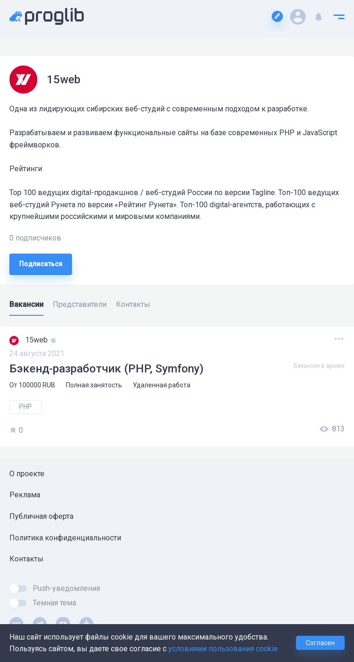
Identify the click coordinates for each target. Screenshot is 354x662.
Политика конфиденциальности (65, 537)
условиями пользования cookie (223, 648)
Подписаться (40, 264)
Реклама (24, 494)
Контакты (26, 558)
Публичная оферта (41, 516)
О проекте (26, 473)
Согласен (320, 643)
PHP (25, 406)
